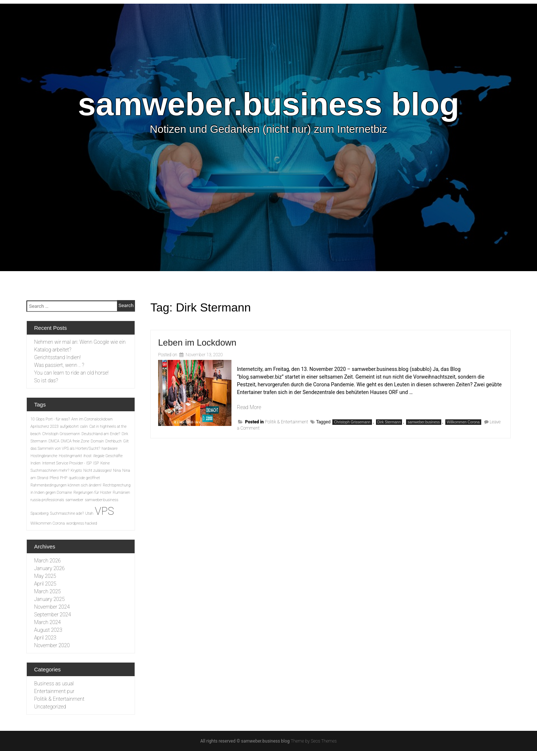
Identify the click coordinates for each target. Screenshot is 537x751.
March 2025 (47, 591)
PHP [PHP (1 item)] (63, 477)
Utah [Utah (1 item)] (89, 513)
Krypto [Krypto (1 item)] (76, 470)
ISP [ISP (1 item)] (96, 463)
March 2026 (47, 561)
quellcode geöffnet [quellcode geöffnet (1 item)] (84, 477)
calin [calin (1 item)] (84, 426)
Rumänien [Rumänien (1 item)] (121, 492)
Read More (249, 407)
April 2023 (45, 638)
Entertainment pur (54, 691)
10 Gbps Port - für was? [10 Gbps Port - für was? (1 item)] (50, 419)
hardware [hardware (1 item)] (109, 448)
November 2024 (52, 607)
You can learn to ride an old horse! (71, 373)
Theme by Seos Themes (314, 741)
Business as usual (54, 683)
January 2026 (49, 568)
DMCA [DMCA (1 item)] (53, 441)
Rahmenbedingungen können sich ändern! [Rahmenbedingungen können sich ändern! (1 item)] (65, 485)
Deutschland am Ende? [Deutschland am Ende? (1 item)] (100, 433)
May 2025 (45, 576)
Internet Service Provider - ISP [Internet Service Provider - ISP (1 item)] (67, 463)
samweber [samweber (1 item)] (75, 499)
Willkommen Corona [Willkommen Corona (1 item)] (47, 523)
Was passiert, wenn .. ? (59, 365)
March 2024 (47, 622)
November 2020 (52, 645)
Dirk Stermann (389, 422)
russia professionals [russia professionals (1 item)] (47, 499)
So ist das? (46, 380)
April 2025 (45, 584)
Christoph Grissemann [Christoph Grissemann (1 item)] (61, 433)
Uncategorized (50, 707)
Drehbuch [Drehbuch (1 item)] (113, 441)
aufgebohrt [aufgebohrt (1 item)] (69, 426)
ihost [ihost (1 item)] (87, 455)
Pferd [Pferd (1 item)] (54, 477)
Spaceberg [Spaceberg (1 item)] (39, 513)
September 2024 (52, 614)
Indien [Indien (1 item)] (35, 463)
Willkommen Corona (463, 422)
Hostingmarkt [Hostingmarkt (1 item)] (70, 455)
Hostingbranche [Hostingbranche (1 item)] (43, 455)
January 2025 (49, 599)
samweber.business (424, 422)
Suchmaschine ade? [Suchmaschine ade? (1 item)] (67, 513)
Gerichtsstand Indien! (57, 357)
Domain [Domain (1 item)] (97, 441)
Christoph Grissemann (352, 422)
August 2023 (48, 630)
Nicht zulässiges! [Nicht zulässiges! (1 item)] (97, 470)
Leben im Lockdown (197, 342)
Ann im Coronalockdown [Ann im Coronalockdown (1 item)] (92, 419)
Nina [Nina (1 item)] (117, 470)
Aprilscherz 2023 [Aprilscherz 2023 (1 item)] (44, 426)
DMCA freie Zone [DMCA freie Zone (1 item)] (75, 441)
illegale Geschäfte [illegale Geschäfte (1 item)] (108, 455)
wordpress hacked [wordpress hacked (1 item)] (81, 523)
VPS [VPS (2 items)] (104, 511)
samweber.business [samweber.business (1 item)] (101, 499)
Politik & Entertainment (286, 421)
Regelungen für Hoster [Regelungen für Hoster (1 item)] (92, 492)
